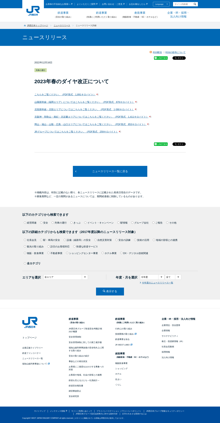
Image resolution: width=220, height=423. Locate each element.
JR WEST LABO (123, 345)
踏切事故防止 (75, 391)
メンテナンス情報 (57, 411)
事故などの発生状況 (78, 361)
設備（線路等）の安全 (77, 240)
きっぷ (75, 222)
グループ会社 (140, 222)
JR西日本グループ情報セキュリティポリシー (165, 411)
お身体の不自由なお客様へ (58, 4)
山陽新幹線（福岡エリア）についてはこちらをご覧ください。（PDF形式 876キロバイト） (84, 102)
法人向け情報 (168, 357)
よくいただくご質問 (86, 4)
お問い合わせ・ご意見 (112, 4)
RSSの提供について (175, 52)
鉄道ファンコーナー (31, 353)
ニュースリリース (62, 25)
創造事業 (140, 14)
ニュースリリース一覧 (32, 358)
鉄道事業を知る (122, 339)
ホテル (118, 374)
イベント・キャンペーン (99, 222)
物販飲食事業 (121, 363)
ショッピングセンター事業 (82, 253)
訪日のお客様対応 (58, 246)
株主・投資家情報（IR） (173, 341)
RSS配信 (157, 52)
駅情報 (122, 222)
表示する (111, 291)
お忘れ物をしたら (137, 4)
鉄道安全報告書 (76, 386)
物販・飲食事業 (34, 253)
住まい (118, 379)
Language (159, 4)
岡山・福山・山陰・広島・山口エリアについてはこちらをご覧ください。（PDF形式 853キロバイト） (90, 124)
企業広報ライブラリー (32, 348)
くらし (118, 385)
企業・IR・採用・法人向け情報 (178, 14)
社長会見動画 (168, 347)
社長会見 (30, 240)
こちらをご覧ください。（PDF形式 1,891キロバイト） (65, 94)
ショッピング (121, 369)
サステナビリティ (170, 336)
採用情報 (166, 352)
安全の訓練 (122, 240)
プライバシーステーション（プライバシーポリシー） (119, 411)
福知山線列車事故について (36, 364)
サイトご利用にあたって (81, 411)
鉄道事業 (63, 14)
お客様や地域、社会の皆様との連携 (85, 375)
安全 (44, 222)
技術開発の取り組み (125, 334)
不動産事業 (54, 253)
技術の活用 (141, 240)
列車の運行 (59, 222)
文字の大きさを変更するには (134, 414)
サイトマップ (39, 411)
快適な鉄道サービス (85, 246)
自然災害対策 (103, 240)
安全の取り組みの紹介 (79, 356)
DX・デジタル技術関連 (134, 253)
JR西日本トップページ (37, 25)
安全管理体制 (75, 337)
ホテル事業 (109, 253)
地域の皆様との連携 (165, 240)
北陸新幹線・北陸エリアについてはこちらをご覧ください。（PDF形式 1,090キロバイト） (84, 109)
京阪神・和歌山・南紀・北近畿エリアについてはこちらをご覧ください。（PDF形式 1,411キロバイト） (91, 116)
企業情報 (166, 331)
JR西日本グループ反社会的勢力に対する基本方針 (97, 414)
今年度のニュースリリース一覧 (157, 282)
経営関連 (30, 222)
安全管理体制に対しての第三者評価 (85, 342)
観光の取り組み (34, 246)
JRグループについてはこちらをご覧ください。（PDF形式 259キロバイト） (76, 131)
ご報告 (157, 222)
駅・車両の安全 (50, 240)
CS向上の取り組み (123, 329)
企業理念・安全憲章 (171, 325)
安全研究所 (74, 396)
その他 (171, 222)
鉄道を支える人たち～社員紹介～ (84, 380)
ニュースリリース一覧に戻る (110, 171)
